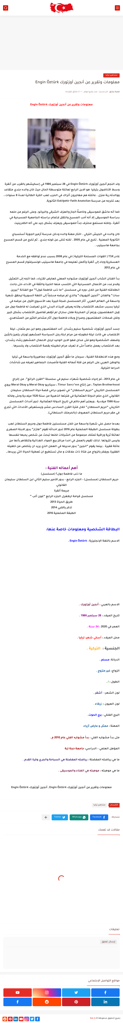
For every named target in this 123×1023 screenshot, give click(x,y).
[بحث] (5, 8)
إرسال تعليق (108, 942)
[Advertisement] (61, 43)
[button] (99, 817)
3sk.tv (93, 1018)
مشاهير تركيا (111, 75)
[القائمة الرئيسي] (117, 8)
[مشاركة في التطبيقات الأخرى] (46, 817)
